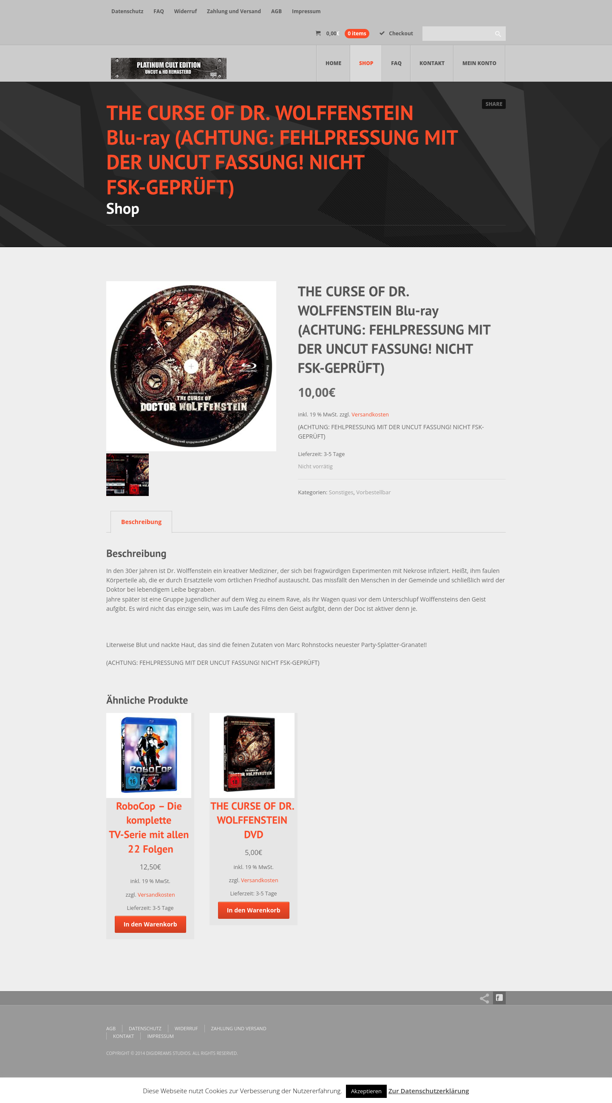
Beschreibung (141, 522)
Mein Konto (479, 63)
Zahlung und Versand (234, 11)
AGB (276, 11)
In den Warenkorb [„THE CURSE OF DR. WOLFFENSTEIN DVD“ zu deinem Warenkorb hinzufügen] (253, 910)
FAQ (158, 11)
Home (333, 63)
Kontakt (432, 63)
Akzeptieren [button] (366, 1091)
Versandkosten (370, 414)
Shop (366, 63)
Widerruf (185, 11)
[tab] (139, 521)
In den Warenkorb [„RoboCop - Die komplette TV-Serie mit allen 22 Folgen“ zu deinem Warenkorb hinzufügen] (150, 924)
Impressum (306, 11)
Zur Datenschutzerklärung (428, 1090)
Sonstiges (341, 492)
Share (493, 104)
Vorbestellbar (373, 492)
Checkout (396, 33)
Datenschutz (127, 11)
